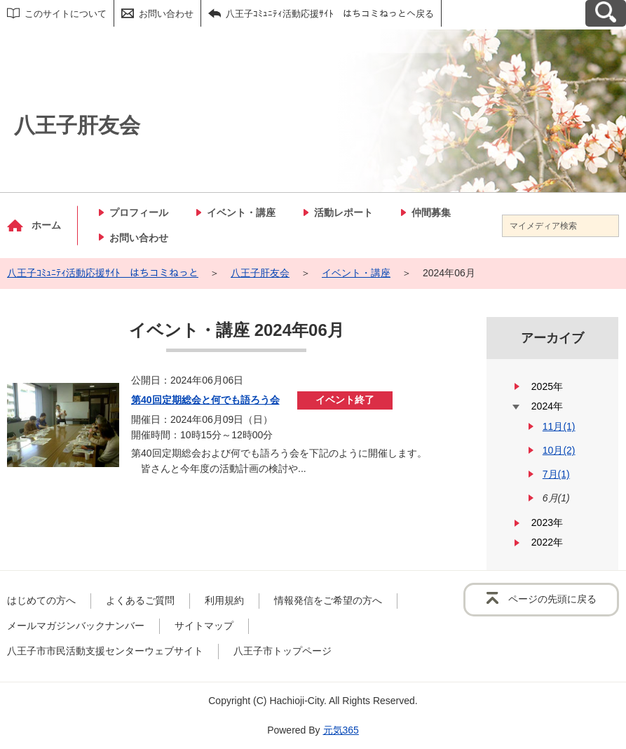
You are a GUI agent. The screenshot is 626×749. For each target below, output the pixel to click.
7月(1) (556, 474)
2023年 (547, 522)
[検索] (607, 225)
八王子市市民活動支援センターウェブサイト (105, 650)
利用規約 (224, 600)
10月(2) (559, 450)
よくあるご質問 (140, 600)
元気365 (341, 730)
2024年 (547, 406)
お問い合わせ (166, 13)
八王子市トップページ (282, 650)
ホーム (46, 225)
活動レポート (343, 212)
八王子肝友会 (260, 272)
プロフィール (138, 212)
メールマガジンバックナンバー (75, 625)
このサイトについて (66, 13)
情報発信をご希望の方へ (328, 600)
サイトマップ (204, 625)
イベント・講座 (241, 212)
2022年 (547, 542)
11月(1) (559, 426)
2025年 (547, 386)
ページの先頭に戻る (552, 599)
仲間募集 (431, 212)
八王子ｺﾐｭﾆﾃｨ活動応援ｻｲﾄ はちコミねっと (102, 272)
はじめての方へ (41, 600)
